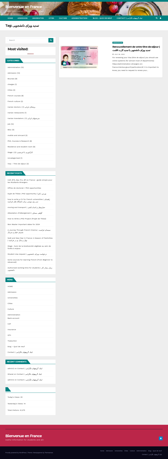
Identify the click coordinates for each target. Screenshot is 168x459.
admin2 (11, 368)
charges (11, 84)
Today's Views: (14, 397)
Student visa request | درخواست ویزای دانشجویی (27, 254)
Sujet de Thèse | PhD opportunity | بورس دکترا (27, 194)
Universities (38, 18)
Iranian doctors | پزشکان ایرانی (21, 107)
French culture (14, 101)
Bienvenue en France (23, 6)
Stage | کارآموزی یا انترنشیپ (20, 152)
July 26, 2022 (120, 54)
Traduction (12, 341)
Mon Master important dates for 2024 (24, 224)
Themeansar (49, 452)
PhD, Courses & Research (18, 141)
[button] (157, 18)
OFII (9, 335)
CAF (9, 324)
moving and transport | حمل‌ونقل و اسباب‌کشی (26, 207)
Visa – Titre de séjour (17, 164)
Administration (80, 18)
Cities (51, 18)
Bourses (11, 79)
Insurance (12, 329)
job (9, 124)
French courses (14, 96)
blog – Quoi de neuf (102, 18)
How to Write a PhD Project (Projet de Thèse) (27, 219)
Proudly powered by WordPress (16, 452)
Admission (23, 18)
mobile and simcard (16, 135)
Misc (9, 130)
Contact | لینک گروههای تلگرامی (129, 18)
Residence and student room (20, 147)
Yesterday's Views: (16, 404)
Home (10, 18)
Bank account (13, 318)
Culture (63, 18)
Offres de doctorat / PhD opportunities (24, 188)
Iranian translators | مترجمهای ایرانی (24, 118)
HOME (10, 286)
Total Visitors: (14, 410)
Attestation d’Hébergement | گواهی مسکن (25, 213)
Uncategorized (14, 158)
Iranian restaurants (16, 113)
